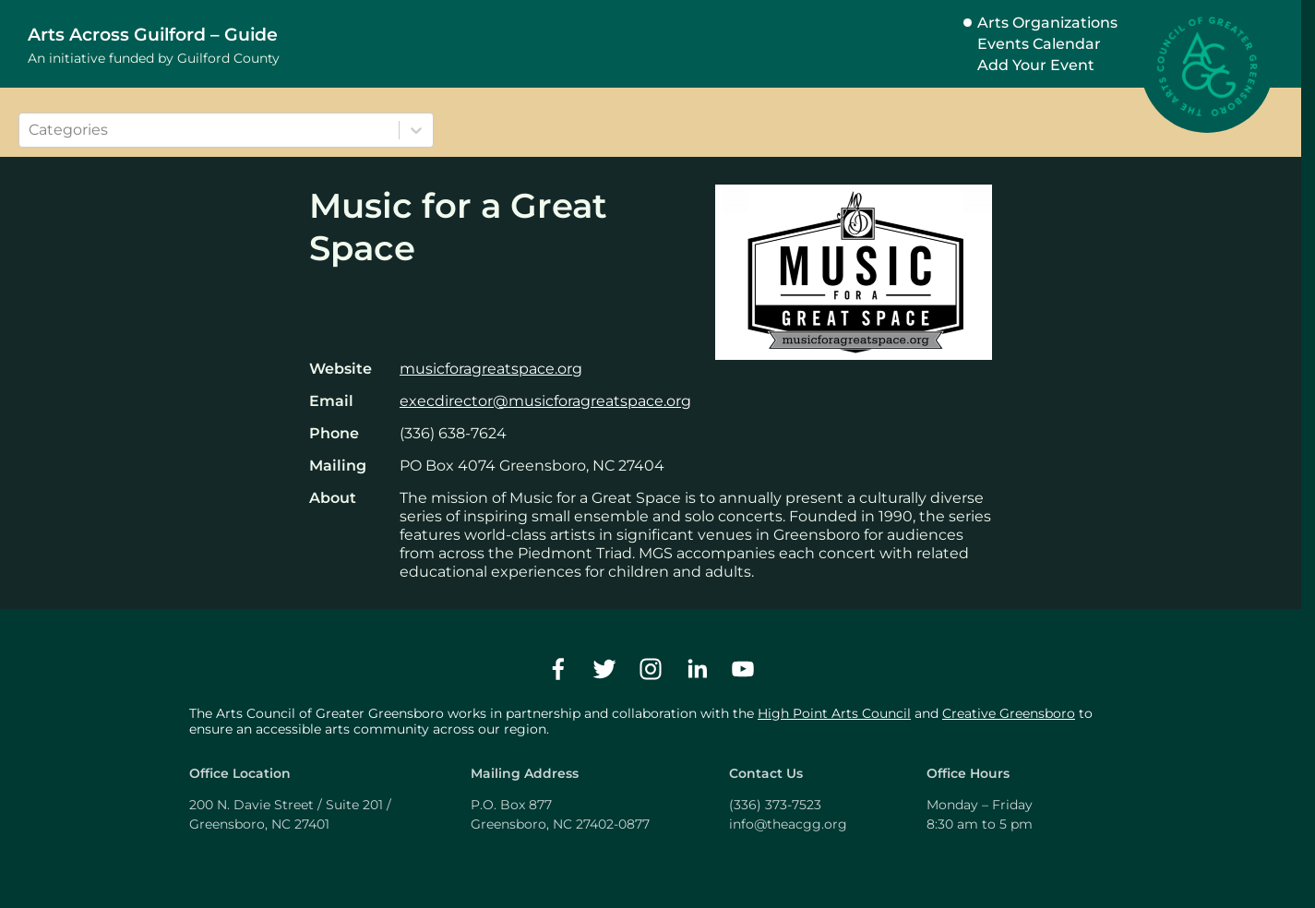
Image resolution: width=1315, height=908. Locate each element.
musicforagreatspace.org (491, 368)
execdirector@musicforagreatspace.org (545, 401)
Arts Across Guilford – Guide (153, 34)
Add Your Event (1035, 65)
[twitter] (604, 669)
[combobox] (30, 130)
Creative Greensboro (1008, 713)
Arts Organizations (1047, 22)
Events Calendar (1039, 44)
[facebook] (558, 669)
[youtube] (743, 669)
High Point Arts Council (834, 713)
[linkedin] (697, 669)
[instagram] (651, 669)
